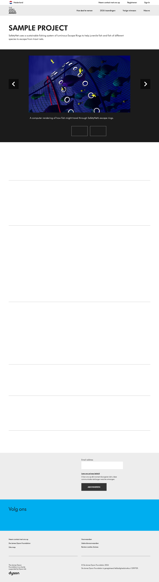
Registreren (132, 2)
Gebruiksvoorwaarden (90, 543)
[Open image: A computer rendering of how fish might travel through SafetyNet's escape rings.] (61, 131)
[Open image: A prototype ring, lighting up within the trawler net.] (98, 131)
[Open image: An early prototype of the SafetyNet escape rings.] (79, 131)
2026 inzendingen (107, 10)
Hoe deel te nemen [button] (85, 10)
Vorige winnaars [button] (129, 10)
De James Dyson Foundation (19, 543)
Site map (12, 547)
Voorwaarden (86, 539)
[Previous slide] (14, 84)
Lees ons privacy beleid (90, 474)
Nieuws (147, 10)
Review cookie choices (89, 547)
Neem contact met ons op (109, 2)
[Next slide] (145, 84)
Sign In (147, 2)
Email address (87, 460)
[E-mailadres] (102, 465)
